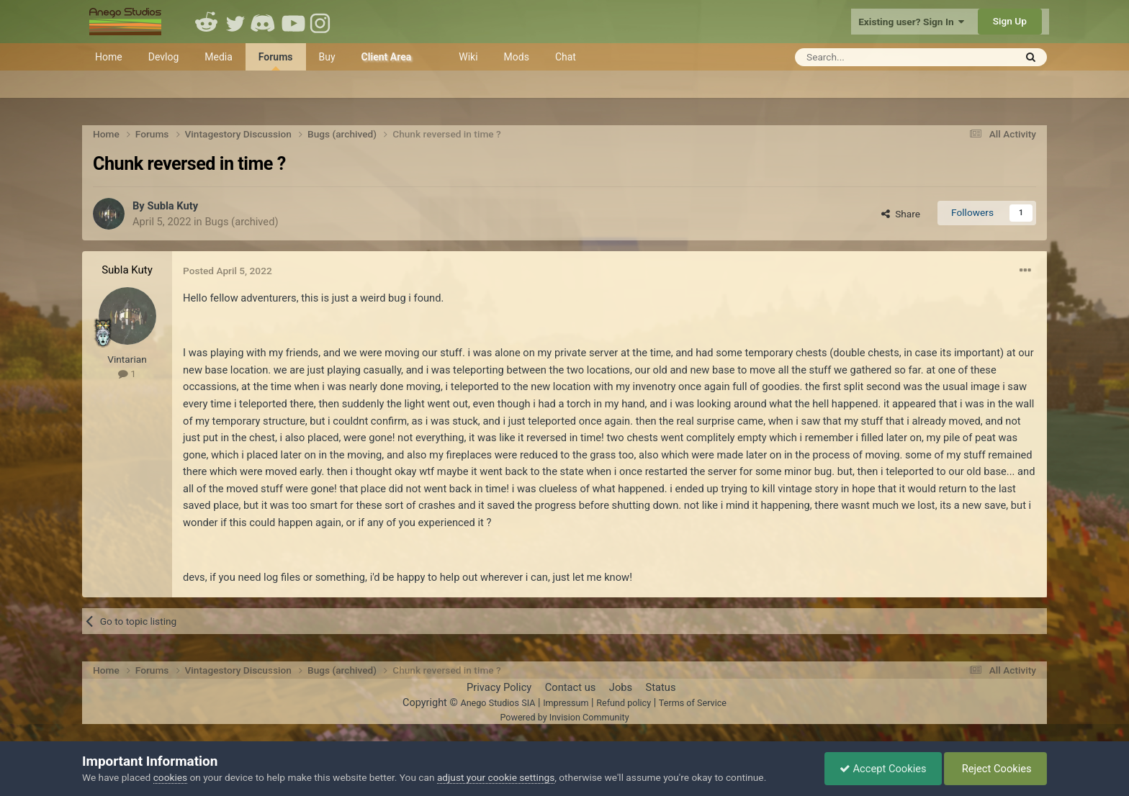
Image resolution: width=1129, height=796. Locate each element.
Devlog (163, 57)
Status (661, 687)
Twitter (235, 21)
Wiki (468, 57)
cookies (170, 777)
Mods (516, 57)
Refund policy (623, 702)
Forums (275, 61)
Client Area (386, 57)
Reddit (206, 21)
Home (108, 57)
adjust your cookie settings (495, 777)
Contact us (570, 687)
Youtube (293, 21)
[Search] (869, 57)
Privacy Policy (499, 687)
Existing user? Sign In (911, 21)
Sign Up (1010, 21)
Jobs (620, 687)
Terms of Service (693, 702)
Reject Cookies (995, 768)
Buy (327, 57)
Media (218, 57)
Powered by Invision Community (564, 717)
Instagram (321, 21)
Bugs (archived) (241, 221)
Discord (264, 21)
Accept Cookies (883, 768)
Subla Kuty (172, 205)
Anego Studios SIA (497, 702)
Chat (565, 57)
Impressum (565, 702)
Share (900, 214)
